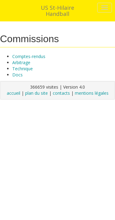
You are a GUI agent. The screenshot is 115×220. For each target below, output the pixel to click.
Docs (17, 75)
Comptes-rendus (28, 56)
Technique (22, 69)
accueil (13, 93)
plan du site (36, 93)
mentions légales (92, 93)
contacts (61, 93)
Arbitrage (21, 62)
